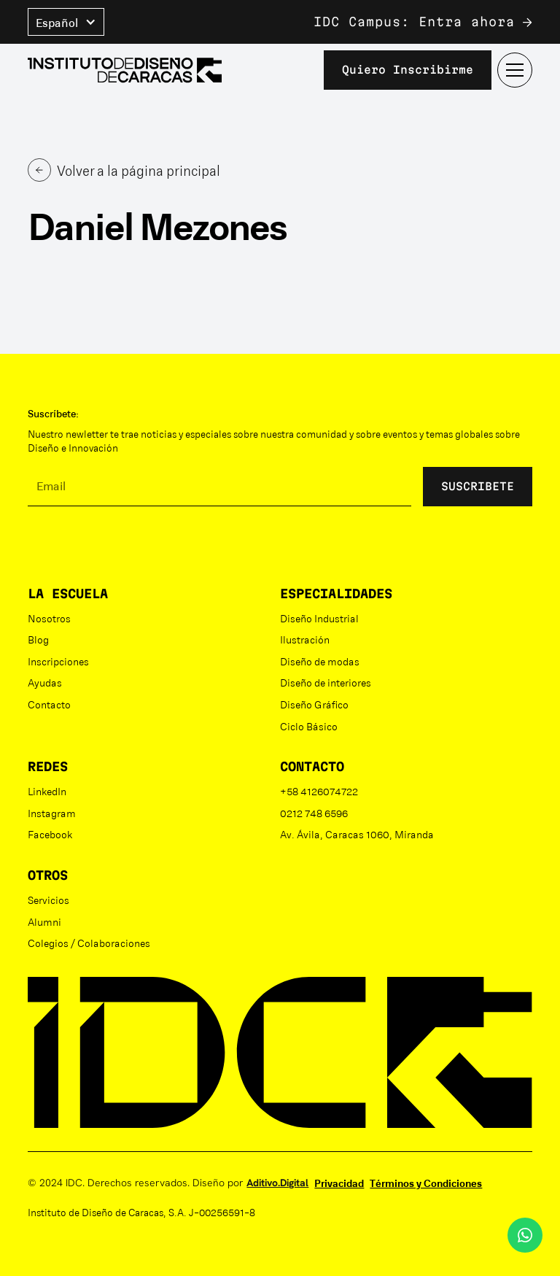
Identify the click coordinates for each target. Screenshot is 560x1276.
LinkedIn (47, 791)
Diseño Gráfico (314, 704)
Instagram (52, 812)
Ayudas (45, 682)
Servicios (48, 899)
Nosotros (49, 618)
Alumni (44, 921)
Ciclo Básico (309, 726)
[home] (125, 70)
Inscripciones (58, 661)
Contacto (49, 704)
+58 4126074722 (319, 791)
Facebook (50, 834)
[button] (66, 22)
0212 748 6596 (314, 812)
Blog (38, 639)
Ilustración (305, 639)
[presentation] (138, 546)
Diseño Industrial (319, 618)
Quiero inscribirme (407, 69)
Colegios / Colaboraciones (89, 942)
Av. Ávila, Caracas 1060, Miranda (357, 834)
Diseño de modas (319, 661)
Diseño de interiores (325, 682)
